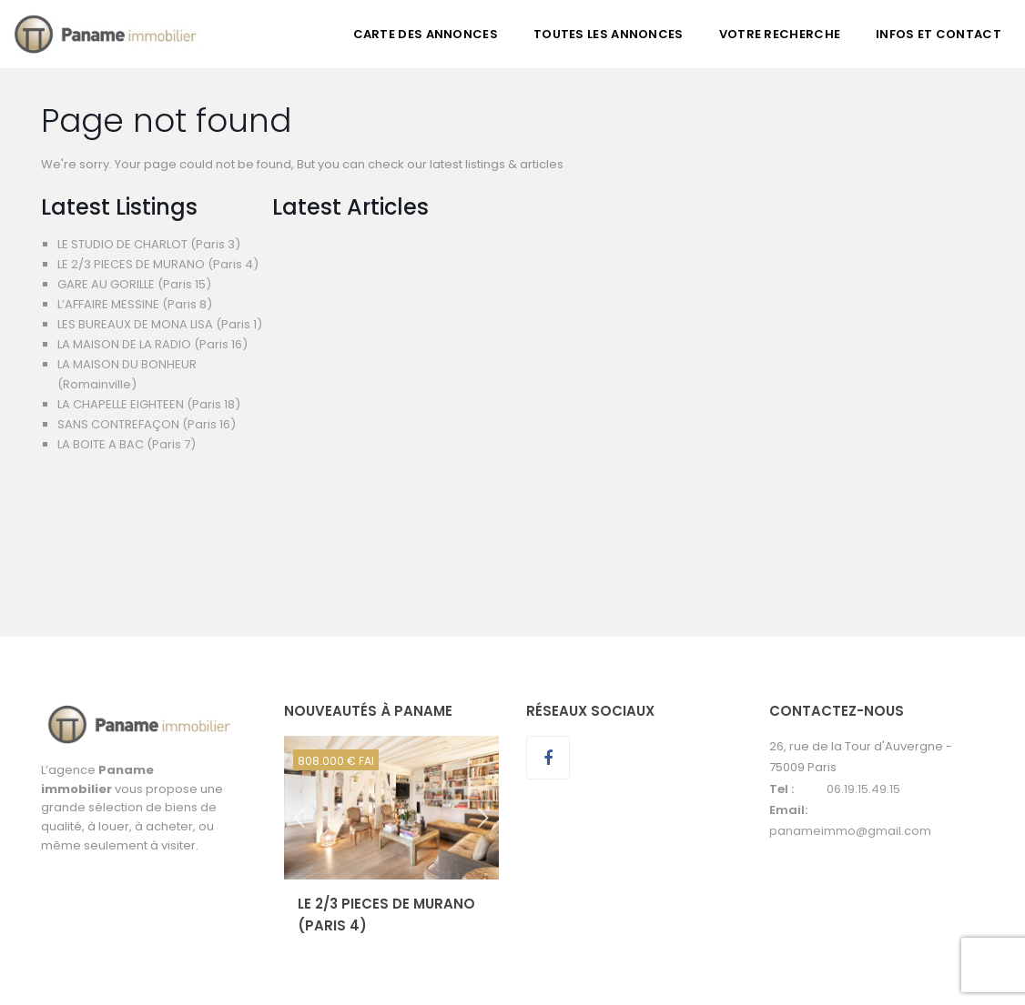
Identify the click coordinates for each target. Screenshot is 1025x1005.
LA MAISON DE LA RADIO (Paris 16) (152, 344)
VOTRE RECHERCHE (780, 34)
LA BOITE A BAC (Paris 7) (126, 444)
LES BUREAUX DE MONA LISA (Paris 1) (159, 324)
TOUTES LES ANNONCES (608, 34)
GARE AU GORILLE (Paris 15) (134, 284)
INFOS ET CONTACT (938, 34)
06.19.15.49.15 (863, 789)
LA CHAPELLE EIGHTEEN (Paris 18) (148, 404)
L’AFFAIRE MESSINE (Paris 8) (134, 304)
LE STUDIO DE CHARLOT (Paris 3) (148, 244)
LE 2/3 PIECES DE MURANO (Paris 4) (158, 264)
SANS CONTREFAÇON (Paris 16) (146, 424)
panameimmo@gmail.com (850, 830)
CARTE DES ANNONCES (425, 34)
